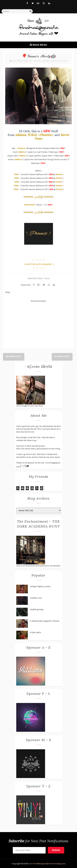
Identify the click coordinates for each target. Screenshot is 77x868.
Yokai (65, 61)
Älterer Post (62, 356)
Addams (46, 61)
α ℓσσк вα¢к (35, 632)
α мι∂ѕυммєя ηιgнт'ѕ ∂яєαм (44, 620)
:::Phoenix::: (37, 61)
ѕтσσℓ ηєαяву (36, 609)
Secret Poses (56, 61)
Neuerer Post (14, 356)
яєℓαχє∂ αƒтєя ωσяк (40, 586)
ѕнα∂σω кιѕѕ (36, 597)
